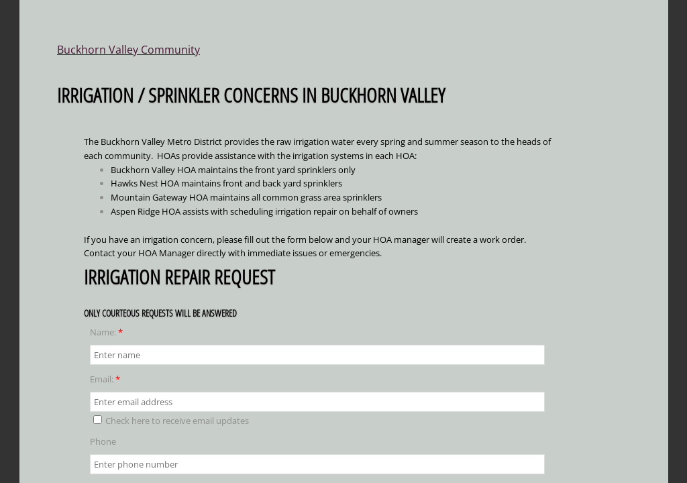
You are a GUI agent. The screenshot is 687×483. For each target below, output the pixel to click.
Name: (106, 332)
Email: (105, 379)
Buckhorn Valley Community (128, 49)
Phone (103, 441)
